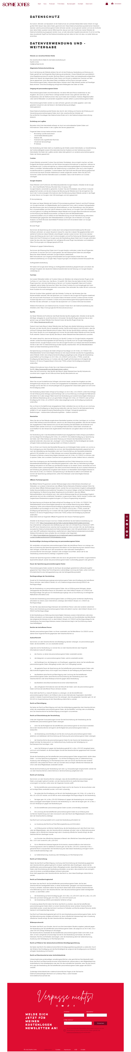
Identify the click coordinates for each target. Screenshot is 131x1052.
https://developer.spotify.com (43, 322)
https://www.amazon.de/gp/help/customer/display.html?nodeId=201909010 (65, 523)
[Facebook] (127, 528)
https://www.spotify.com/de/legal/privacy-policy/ (51, 369)
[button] (107, 3)
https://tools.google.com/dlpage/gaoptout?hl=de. (46, 242)
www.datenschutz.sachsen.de (40, 976)
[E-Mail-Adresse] (77, 1023)
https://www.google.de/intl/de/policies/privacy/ (56, 308)
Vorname (67, 1012)
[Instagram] (127, 517)
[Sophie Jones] (15, 5)
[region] (127, 526)
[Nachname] (96, 1015)
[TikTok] (127, 524)
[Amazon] (127, 532)
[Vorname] (73, 1015)
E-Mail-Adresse (69, 1020)
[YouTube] (127, 520)
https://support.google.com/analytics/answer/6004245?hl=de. (73, 258)
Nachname (90, 1012)
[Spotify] (127, 535)
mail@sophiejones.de (37, 64)
